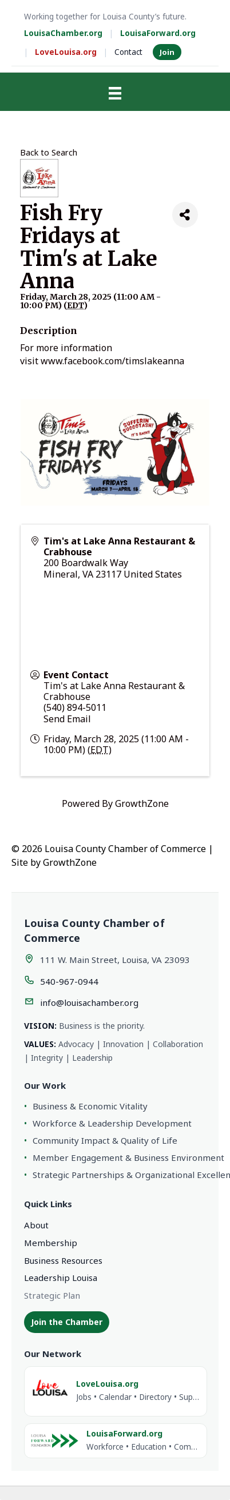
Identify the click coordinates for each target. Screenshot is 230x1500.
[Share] (185, 215)
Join (167, 52)
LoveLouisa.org (66, 52)
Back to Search (48, 152)
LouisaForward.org (158, 33)
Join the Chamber (66, 1321)
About (36, 1225)
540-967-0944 (69, 981)
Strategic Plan (52, 1295)
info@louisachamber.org (89, 1002)
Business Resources (63, 1260)
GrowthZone (142, 803)
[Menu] (115, 93)
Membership (50, 1242)
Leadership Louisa (60, 1277)
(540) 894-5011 (74, 707)
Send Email (67, 719)
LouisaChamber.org (63, 33)
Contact (128, 52)
